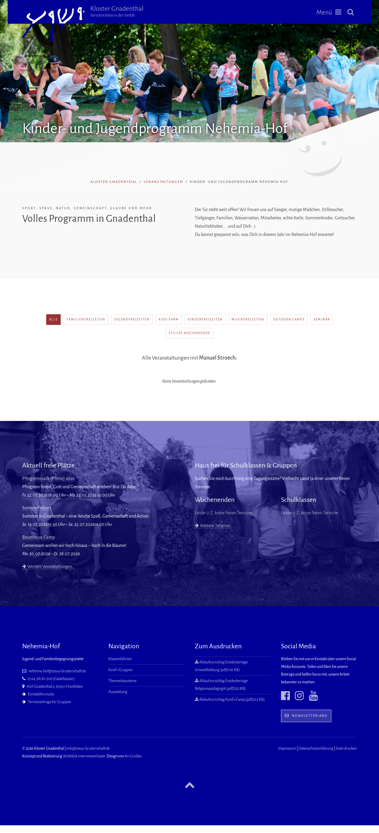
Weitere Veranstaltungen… (48, 566)
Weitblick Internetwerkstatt (84, 756)
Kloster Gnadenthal (117, 11)
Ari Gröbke (133, 756)
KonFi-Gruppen (120, 670)
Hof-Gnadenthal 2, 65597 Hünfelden (55, 686)
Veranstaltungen (163, 182)
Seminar (322, 319)
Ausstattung (117, 692)
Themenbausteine (122, 681)
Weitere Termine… (214, 525)
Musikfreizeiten (248, 319)
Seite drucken (346, 748)
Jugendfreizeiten (132, 319)
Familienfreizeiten (86, 319)
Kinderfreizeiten (205, 319)
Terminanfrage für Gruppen (49, 702)
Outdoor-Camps (289, 319)
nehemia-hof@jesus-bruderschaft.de (57, 671)
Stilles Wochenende (189, 333)
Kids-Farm (169, 319)
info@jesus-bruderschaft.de (88, 748)
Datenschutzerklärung (315, 748)
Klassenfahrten (120, 659)
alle (53, 319)
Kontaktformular (41, 694)
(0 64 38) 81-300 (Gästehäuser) (51, 679)
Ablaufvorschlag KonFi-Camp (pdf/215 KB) (230, 700)
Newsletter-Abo (306, 716)
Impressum (287, 748)
